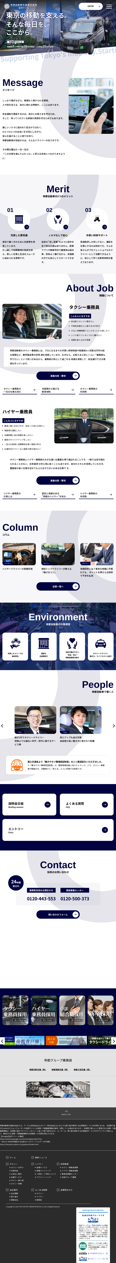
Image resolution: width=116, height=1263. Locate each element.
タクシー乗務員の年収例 (88, 390)
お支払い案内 (16, 1174)
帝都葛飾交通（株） (60, 1069)
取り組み (14, 1196)
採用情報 (64, 1163)
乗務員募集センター (70, 1174)
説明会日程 (26, 805)
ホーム (13, 1157)
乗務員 (39, 1200)
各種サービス (16, 1177)
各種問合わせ (66, 1189)
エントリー (55, 830)
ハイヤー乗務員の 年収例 (88, 495)
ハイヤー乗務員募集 (70, 1170)
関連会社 (14, 1200)
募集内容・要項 (58, 375)
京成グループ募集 (69, 1177)
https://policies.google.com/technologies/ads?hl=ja (21, 1139)
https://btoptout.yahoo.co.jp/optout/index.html (19, 1144)
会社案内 (14, 1189)
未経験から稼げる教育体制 (50, 390)
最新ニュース (41, 1157)
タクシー (14, 1163)
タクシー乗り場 (17, 1180)
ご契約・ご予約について (46, 1174)
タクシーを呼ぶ (17, 1167)
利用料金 (14, 1170)
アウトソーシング (43, 1177)
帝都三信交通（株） (82, 1069)
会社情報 (14, 1193)
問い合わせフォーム (58, 914)
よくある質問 (84, 805)
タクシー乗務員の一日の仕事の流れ (12, 390)
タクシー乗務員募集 (70, 1167)
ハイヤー (39, 1163)
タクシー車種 (16, 1183)
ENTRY (91, 6)
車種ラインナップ (43, 1170)
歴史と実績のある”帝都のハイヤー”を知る (54, 495)
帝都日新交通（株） (38, 1069)
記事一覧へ (58, 586)
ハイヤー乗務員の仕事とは (12, 495)
